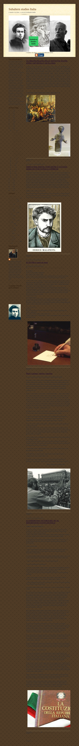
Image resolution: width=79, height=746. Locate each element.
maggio (14, 169)
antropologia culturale (14, 206)
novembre (14, 158)
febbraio (14, 175)
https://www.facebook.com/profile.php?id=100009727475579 (46, 267)
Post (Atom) (35, 741)
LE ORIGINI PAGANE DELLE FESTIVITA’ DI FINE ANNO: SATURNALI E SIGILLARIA (46, 62)
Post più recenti (30, 737)
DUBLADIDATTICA (14, 292)
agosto (13, 163)
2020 (11, 121)
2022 (11, 117)
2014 (11, 180)
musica (10, 226)
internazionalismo (13, 220)
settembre (14, 161)
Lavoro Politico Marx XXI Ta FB (16, 294)
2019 (11, 123)
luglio (13, 165)
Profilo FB (11, 300)
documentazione (12, 212)
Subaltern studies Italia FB (15, 295)
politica (10, 233)
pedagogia (11, 228)
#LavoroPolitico (12, 199)
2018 (11, 125)
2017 (11, 127)
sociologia (11, 238)
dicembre (14, 130)
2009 (11, 190)
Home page (48, 737)
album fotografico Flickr (14, 302)
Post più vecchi (66, 737)
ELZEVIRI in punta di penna (37, 262)
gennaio (14, 177)
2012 (11, 184)
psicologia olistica (13, 235)
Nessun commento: (50, 159)
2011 (11, 186)
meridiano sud (12, 225)
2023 (11, 115)
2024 (11, 113)
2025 (11, 111)
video (10, 243)
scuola (10, 236)
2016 (11, 128)
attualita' (11, 210)
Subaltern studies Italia (22, 9)
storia (10, 239)
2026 (11, 109)
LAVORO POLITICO (14, 290)
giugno (13, 167)
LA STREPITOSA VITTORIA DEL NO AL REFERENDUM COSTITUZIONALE (42, 522)
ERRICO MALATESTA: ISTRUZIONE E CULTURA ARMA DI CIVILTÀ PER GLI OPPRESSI (46, 168)
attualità (10, 209)
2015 (11, 179)
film (10, 214)
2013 (11, 182)
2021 (11, 119)
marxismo (11, 223)
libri (10, 222)
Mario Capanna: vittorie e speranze (39, 374)
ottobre (13, 160)
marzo (13, 173)
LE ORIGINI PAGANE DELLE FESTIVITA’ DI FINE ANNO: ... (17, 134)
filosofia (10, 215)
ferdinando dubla (17, 259)
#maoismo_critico (13, 201)
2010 (11, 188)
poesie (10, 231)
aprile (13, 171)
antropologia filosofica (14, 207)
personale (11, 230)
